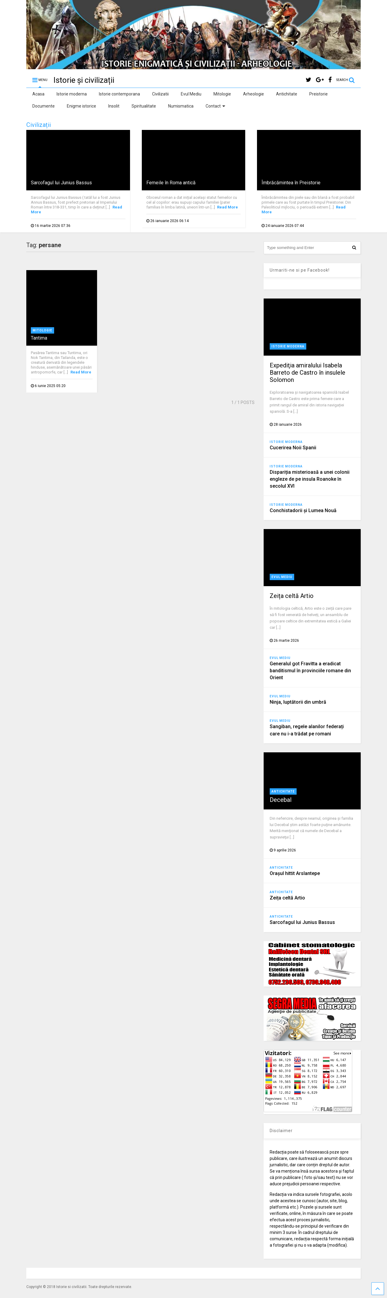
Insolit (113, 106)
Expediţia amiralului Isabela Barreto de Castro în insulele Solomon (307, 372)
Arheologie (253, 94)
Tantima (39, 338)
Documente (43, 106)
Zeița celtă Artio (292, 595)
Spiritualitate (144, 106)
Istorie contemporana (119, 94)
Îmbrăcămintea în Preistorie (291, 183)
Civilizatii (160, 94)
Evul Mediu (191, 94)
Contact (215, 106)
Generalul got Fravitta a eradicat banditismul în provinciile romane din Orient (310, 670)
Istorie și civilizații (84, 80)
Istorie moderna (72, 94)
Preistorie (318, 94)
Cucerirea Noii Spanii (293, 447)
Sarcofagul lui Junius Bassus (61, 183)
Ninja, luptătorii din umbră (298, 702)
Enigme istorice (81, 106)
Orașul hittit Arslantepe (295, 873)
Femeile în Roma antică (171, 183)
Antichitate (286, 94)
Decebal (280, 799)
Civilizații (38, 124)
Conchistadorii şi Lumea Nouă (303, 510)
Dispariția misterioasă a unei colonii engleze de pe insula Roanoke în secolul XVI (310, 479)
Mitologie (222, 94)
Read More (227, 207)
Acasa (38, 94)
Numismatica (181, 106)
